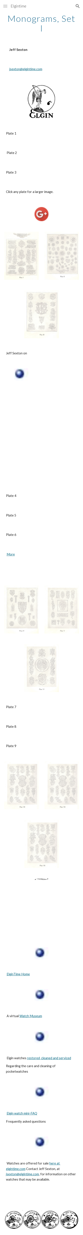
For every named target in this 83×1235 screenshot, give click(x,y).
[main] (41, 23)
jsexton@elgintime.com (25, 69)
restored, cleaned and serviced (49, 1058)
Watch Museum (30, 1016)
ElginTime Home (18, 974)
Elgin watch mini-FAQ (22, 1113)
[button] (5, 6)
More (11, 554)
